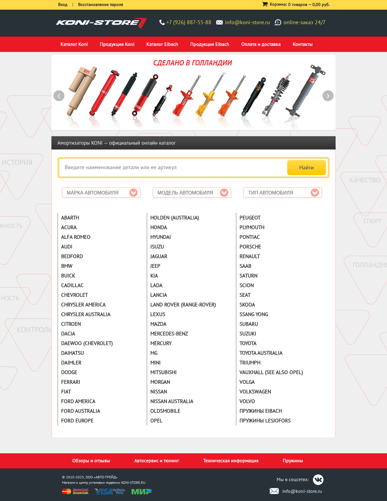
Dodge (69, 372)
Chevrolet (74, 295)
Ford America (78, 401)
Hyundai (160, 237)
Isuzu (157, 246)
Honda (158, 227)
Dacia (68, 333)
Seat (244, 295)
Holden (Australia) (174, 217)
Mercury (160, 343)
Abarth (70, 217)
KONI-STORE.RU (133, 482)
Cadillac (72, 285)
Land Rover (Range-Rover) (183, 304)
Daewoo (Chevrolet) (87, 343)
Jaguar (158, 256)
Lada (156, 285)
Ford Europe (77, 420)
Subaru (248, 324)
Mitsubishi (163, 372)
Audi (66, 246)
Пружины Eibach (260, 411)
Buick (68, 275)
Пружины (293, 461)
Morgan (160, 382)
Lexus (157, 314)
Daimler (71, 362)
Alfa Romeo (75, 237)
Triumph (249, 362)
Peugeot (249, 217)
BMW (66, 266)
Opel (156, 420)
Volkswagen (255, 391)
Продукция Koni (117, 44)
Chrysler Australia (85, 314)
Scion (246, 285)
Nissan (158, 391)
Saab (245, 266)
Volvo (247, 401)
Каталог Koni (74, 44)
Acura (68, 227)
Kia (154, 275)
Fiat (66, 391)
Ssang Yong (253, 314)
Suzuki (247, 333)
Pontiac (249, 237)
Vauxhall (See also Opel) (271, 372)
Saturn (248, 275)
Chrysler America (83, 304)
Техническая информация (231, 461)
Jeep (155, 266)
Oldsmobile (165, 411)
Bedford (72, 256)
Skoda (247, 304)
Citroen (71, 324)
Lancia (158, 295)
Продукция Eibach (209, 44)
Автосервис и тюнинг (156, 461)
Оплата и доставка (261, 44)
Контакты (303, 44)
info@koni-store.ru (247, 22)
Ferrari (70, 382)
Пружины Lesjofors (265, 420)
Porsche (250, 246)
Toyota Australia (260, 353)
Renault (249, 256)
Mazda (158, 324)
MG (153, 353)
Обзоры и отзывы (91, 461)
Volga (247, 382)
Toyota (247, 343)
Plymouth (251, 227)
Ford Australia (80, 411)
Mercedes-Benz (169, 333)
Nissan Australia (171, 401)
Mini (155, 362)
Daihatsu (72, 353)
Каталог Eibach (162, 44)
